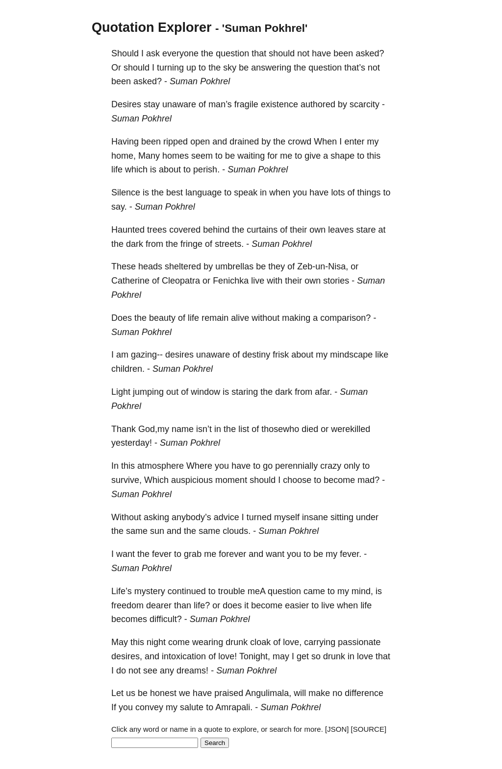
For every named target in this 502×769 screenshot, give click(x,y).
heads (150, 266)
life (117, 169)
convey (149, 707)
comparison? (345, 318)
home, (123, 156)
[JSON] (337, 729)
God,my (153, 429)
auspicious (192, 480)
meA (256, 591)
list (243, 429)
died (309, 429)
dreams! (192, 670)
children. (128, 369)
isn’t (204, 429)
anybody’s (191, 517)
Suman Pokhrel (200, 81)
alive (240, 318)
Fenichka (231, 281)
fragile (246, 104)
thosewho (280, 429)
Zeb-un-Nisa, (322, 266)
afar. (323, 392)
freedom (127, 605)
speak (245, 192)
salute (191, 707)
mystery (149, 591)
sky (229, 67)
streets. (229, 244)
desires (179, 355)
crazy (330, 466)
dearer (159, 605)
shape (342, 156)
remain (214, 318)
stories (336, 281)
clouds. (237, 531)
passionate (359, 642)
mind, (362, 591)
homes (175, 156)
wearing (207, 642)
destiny (256, 355)
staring (244, 392)
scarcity (364, 104)
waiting (251, 156)
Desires (126, 104)
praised (228, 693)
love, (292, 642)
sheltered (183, 266)
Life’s (121, 591)
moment (231, 480)
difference (364, 693)
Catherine (130, 281)
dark (134, 244)
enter (354, 141)
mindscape (351, 355)
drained (244, 141)
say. (119, 207)
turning (170, 67)
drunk (237, 642)
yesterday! (131, 443)
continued (187, 591)
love (365, 656)
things (368, 192)
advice (226, 517)
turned (259, 517)
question (232, 53)
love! (227, 656)
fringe (191, 244)
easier (297, 605)
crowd (299, 141)
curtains (262, 230)
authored (318, 104)
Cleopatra (181, 281)
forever (232, 554)
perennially (296, 466)
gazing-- (147, 355)
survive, (126, 480)
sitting (341, 517)
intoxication (184, 656)
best (174, 192)
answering (271, 67)
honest (163, 693)
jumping (148, 392)
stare (366, 230)
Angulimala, (268, 693)
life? (202, 605)
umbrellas (234, 266)
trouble (231, 591)
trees (157, 230)
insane (315, 517)
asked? (369, 53)
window (205, 392)
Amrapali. (233, 707)
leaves (340, 230)
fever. (350, 554)
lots (338, 192)
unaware (179, 104)
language (203, 192)
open (200, 141)
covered (185, 230)
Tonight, (254, 656)
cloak (260, 642)
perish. (206, 169)
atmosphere (160, 466)
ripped (175, 141)
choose (297, 480)
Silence (125, 192)
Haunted (128, 230)
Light (120, 392)
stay (152, 104)
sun (157, 531)
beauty (162, 318)
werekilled (350, 429)
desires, (126, 656)
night (156, 642)
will (300, 693)
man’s (220, 104)
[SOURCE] (369, 729)
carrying (319, 642)
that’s (354, 67)
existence (279, 104)
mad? (368, 480)
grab (192, 554)
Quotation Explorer (152, 27)
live (257, 281)
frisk (281, 355)
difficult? (166, 619)
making (296, 318)
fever (162, 554)
